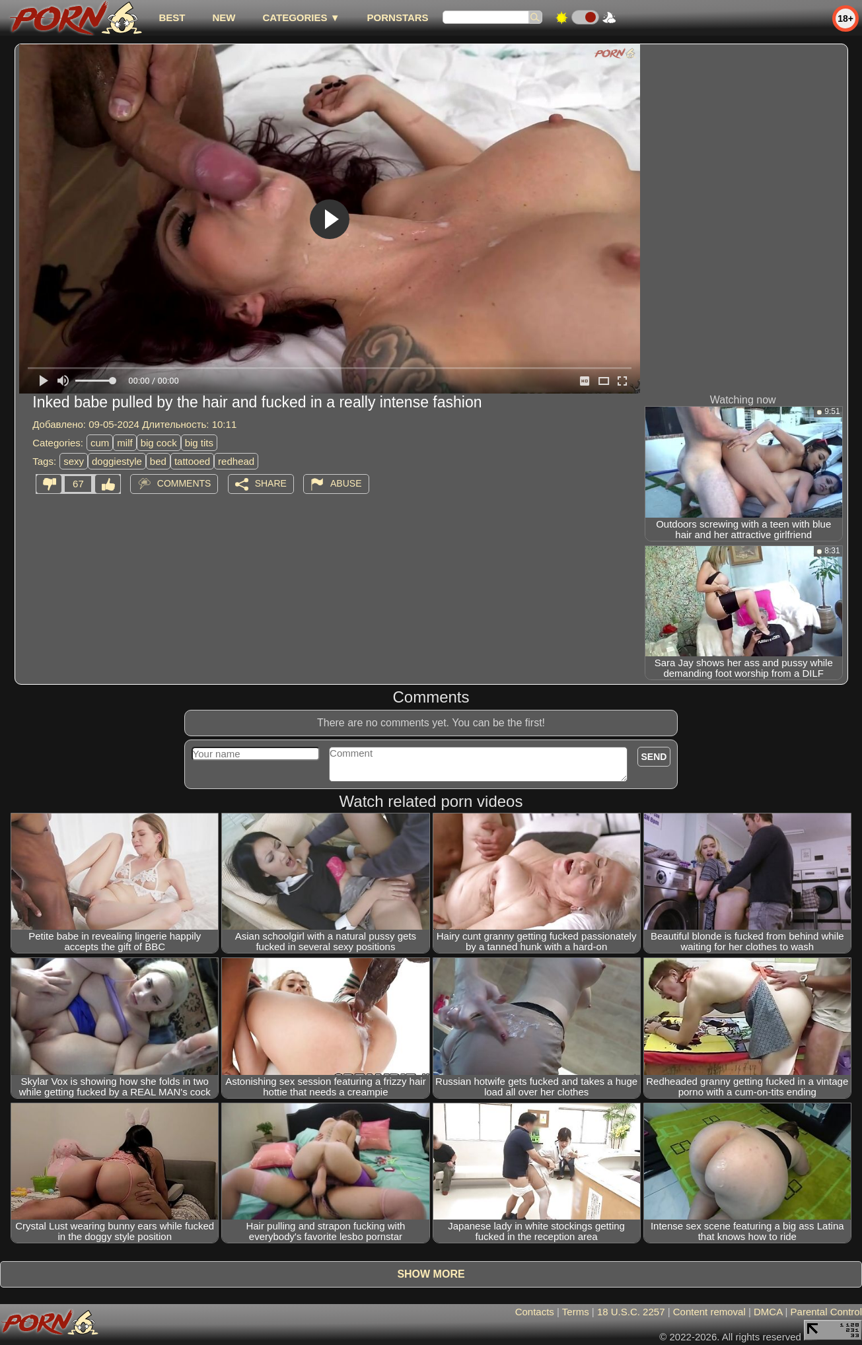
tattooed (192, 461)
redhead (236, 461)
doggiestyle (117, 461)
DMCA (768, 1311)
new (223, 17)
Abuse (345, 483)
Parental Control (826, 1311)
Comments (184, 483)
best (172, 17)
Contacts (534, 1311)
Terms (575, 1311)
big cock (159, 442)
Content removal (709, 1311)
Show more (430, 1274)
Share (271, 483)
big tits (199, 442)
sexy (73, 461)
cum (99, 442)
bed (158, 461)
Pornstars (398, 17)
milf (124, 442)
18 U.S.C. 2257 (631, 1311)
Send (654, 756)
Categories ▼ (301, 17)
